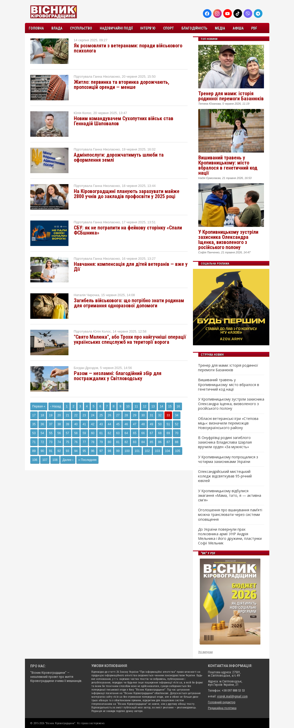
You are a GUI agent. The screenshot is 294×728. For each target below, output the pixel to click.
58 (75, 433)
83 (134, 442)
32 (159, 415)
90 (42, 451)
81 (117, 442)
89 (34, 451)
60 (92, 433)
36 (42, 424)
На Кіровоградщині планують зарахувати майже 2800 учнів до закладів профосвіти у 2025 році (126, 193)
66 (143, 433)
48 (143, 424)
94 (75, 451)
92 (59, 451)
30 (143, 415)
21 (67, 415)
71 (34, 442)
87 (168, 442)
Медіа (220, 28)
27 (117, 415)
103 (157, 451)
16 (178, 406)
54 (42, 433)
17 (34, 415)
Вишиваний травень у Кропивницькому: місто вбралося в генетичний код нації (227, 165)
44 (109, 424)
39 (67, 424)
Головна (36, 28)
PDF (254, 28)
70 (176, 433)
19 (50, 415)
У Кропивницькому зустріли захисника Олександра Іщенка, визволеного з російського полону (228, 239)
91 (50, 451)
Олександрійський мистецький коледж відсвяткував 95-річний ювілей (225, 476)
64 (126, 433)
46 (126, 424)
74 (59, 442)
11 (136, 406)
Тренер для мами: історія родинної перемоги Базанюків (231, 96)
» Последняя (87, 460)
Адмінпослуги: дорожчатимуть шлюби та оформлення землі (119, 157)
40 (75, 424)
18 (42, 415)
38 (59, 424)
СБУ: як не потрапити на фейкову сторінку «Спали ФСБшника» (128, 230)
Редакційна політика (222, 708)
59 (84, 433)
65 (134, 433)
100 (127, 451)
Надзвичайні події (116, 28)
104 (167, 451)
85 (151, 442)
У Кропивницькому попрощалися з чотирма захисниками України (228, 459)
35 (34, 424)
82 (126, 442)
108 (55, 460)
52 (176, 424)
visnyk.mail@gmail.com (232, 696)
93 (67, 451)
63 (117, 433)
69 (168, 433)
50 (159, 424)
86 (159, 442)
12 (144, 406)
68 (159, 433)
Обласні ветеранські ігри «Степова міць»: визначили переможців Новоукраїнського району (228, 423)
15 (170, 406)
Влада (56, 28)
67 (151, 433)
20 (59, 415)
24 (92, 415)
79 (101, 442)
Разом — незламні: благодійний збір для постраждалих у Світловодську (117, 375)
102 (147, 451)
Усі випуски (205, 651)
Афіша (238, 28)
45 (117, 424)
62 (109, 433)
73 (50, 442)
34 (176, 415)
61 (101, 433)
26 (109, 415)
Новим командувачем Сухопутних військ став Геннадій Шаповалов (123, 121)
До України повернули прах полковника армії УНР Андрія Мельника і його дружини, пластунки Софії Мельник (230, 536)
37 (50, 424)
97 (101, 451)
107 (44, 460)
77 (84, 442)
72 (42, 442)
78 (92, 442)
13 (153, 406)
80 (109, 442)
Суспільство (81, 28)
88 (176, 442)
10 (128, 406)
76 (75, 442)
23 (84, 415)
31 (151, 415)
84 (143, 442)
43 (101, 424)
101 (137, 451)
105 (177, 451)
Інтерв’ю (148, 28)
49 (151, 424)
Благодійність (194, 28)
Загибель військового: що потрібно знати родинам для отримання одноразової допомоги (129, 303)
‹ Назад (55, 406)
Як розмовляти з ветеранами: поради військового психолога (128, 48)
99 (117, 451)
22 (75, 415)
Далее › (67, 460)
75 (67, 442)
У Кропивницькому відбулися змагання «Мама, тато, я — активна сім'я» (229, 495)
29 (134, 415)
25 (101, 415)
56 (59, 433)
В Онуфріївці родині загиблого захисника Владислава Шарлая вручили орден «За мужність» (225, 442)
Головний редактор (221, 702)
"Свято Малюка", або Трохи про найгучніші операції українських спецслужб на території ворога (130, 339)
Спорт (168, 28)
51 (168, 424)
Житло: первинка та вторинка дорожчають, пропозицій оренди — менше (121, 84)
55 (50, 433)
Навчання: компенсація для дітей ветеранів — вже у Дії (131, 266)
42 (92, 424)
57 (67, 433)
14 (161, 406)
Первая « (38, 406)
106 (34, 460)
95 (84, 451)
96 (92, 451)
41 (84, 424)
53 (34, 433)
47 (134, 424)
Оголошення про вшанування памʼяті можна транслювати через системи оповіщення (230, 514)
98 (109, 451)
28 (126, 415)
